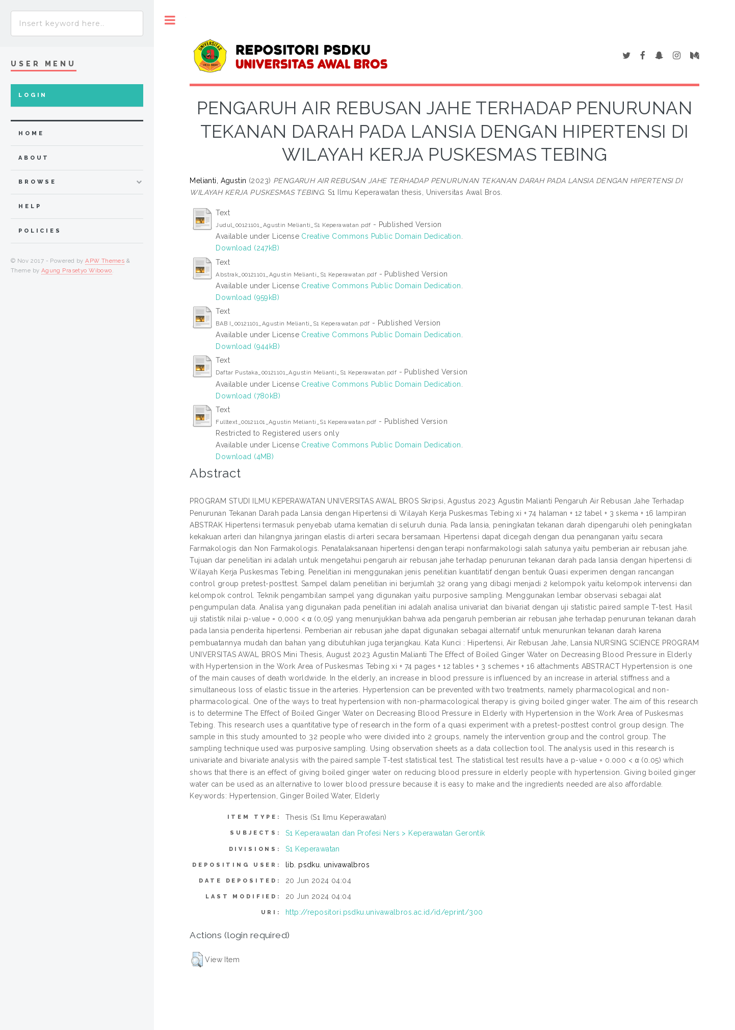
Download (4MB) (245, 457)
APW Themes (104, 260)
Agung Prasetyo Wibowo (76, 270)
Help (29, 206)
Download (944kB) (248, 346)
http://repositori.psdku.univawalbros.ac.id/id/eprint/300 (384, 912)
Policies (40, 231)
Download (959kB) (247, 297)
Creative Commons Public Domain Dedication (381, 236)
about (33, 158)
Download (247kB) (247, 248)
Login (32, 95)
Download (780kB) (248, 396)
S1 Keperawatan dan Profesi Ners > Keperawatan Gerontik (385, 833)
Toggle (170, 20)
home (31, 133)
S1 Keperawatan (312, 849)
